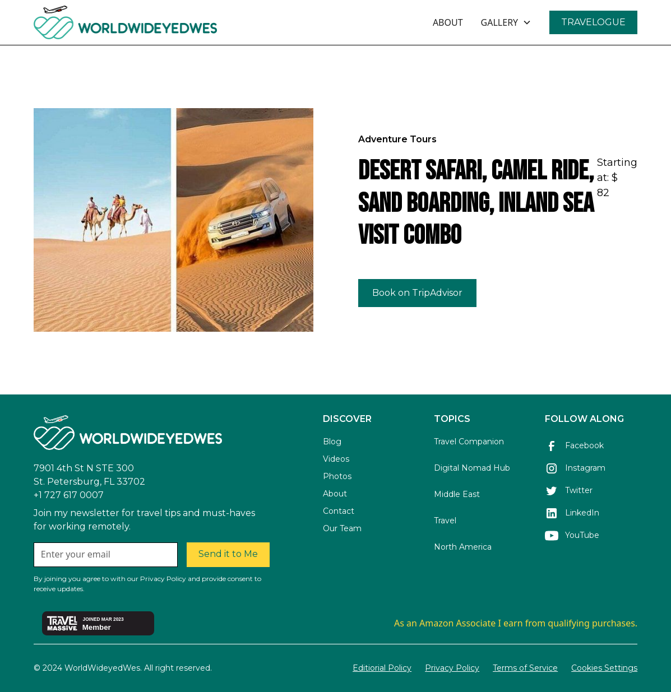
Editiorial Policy (382, 668)
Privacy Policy (452, 668)
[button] (506, 22)
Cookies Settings (604, 668)
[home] (156, 22)
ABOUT (448, 22)
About (335, 494)
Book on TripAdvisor (417, 292)
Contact (338, 511)
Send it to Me (228, 554)
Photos (337, 476)
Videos (336, 459)
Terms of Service (525, 668)
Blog (332, 441)
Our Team (342, 528)
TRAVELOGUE (593, 22)
